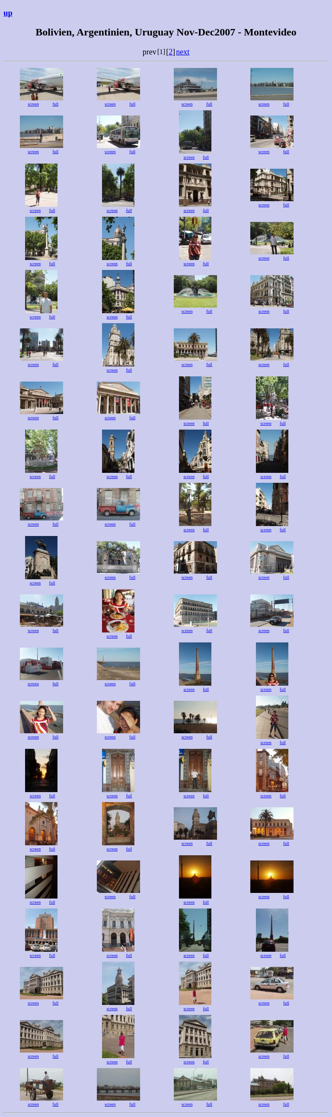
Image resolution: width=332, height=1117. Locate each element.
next (182, 52)
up (8, 12)
